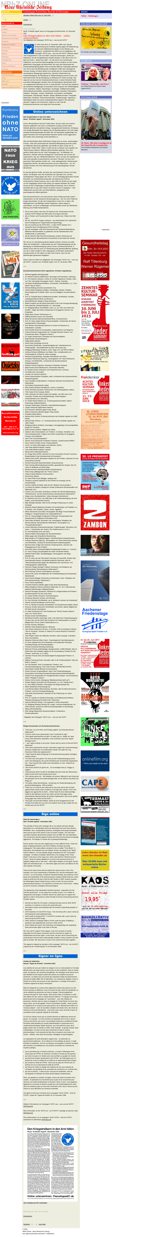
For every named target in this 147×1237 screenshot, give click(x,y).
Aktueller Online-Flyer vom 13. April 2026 (37, 15)
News (4, 26)
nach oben (42, 1224)
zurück (25, 20)
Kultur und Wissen (9, 66)
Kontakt (5, 84)
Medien (4, 54)
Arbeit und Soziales (9, 35)
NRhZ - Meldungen (89, 16)
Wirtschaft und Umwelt (10, 38)
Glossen (5, 50)
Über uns (5, 81)
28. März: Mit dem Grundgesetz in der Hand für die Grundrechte (96, 144)
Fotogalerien (6, 60)
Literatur (5, 69)
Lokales (5, 29)
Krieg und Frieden (8, 44)
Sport (4, 63)
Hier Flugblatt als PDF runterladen (35, 1203)
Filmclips (5, 57)
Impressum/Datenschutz (11, 87)
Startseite (26, 1224)
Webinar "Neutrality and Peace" (95, 84)
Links (4, 78)
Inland (4, 32)
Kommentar (6, 47)
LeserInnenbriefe (8, 75)
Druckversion (27, 24)
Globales (5, 41)
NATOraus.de (28, 1106)
